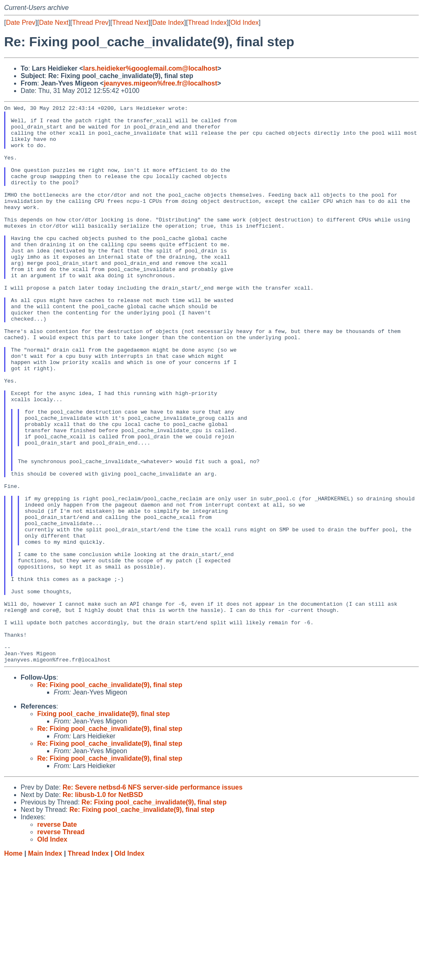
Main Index (45, 964)
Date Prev (20, 22)
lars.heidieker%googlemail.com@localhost (150, 68)
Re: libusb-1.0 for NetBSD (102, 906)
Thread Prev (90, 22)
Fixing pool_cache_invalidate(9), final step (103, 825)
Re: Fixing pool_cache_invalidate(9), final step (109, 796)
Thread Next (130, 22)
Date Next (53, 22)
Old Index (245, 22)
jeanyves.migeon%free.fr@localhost (160, 83)
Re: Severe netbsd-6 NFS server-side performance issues (152, 898)
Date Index (168, 22)
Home (13, 964)
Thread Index (207, 22)
